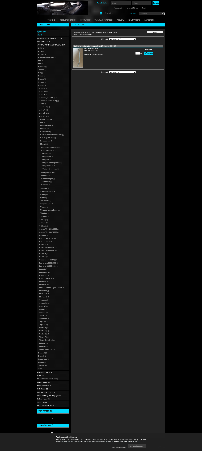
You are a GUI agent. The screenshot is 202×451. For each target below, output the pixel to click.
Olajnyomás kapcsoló (51, 163)
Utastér (44, 207)
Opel (104, 32)
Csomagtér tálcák (44, 372)
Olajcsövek (47, 157)
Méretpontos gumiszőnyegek (49, 396)
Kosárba (150, 53)
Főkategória (77, 32)
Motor (115, 32)
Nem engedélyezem (119, 447)
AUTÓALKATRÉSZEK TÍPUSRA (92, 32)
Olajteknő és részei (51, 169)
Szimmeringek (48, 179)
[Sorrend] (122, 39)
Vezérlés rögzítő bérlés (46, 406)
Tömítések (46, 182)
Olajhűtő (46, 160)
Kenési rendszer (79, 34)
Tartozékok (45, 201)
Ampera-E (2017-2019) (49, 101)
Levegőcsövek (48, 172)
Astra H (110, 32)
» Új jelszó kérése (132, 8)
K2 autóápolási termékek (47, 379)
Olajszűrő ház (48, 166)
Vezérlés (45, 185)
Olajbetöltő (47, 153)
